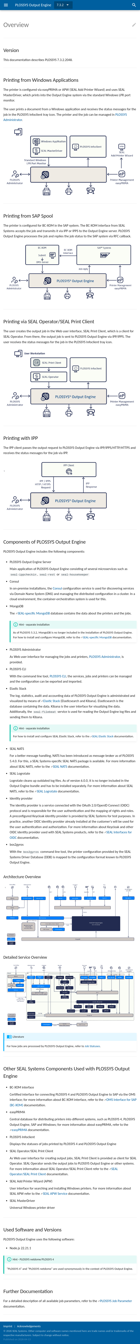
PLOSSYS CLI (58, 676)
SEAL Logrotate (47, 791)
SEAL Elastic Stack (102, 736)
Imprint (7, 1326)
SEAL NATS (60, 766)
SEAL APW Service (55, 1194)
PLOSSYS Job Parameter (116, 1301)
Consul (57, 588)
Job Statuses (92, 1046)
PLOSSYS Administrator (104, 657)
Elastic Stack (51, 701)
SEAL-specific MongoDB (34, 613)
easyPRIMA (19, 1130)
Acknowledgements (29, 1326)
